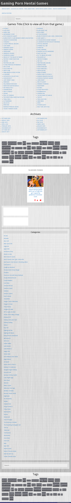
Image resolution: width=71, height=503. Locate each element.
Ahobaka (40, 28)
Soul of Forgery (8, 95)
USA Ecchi (6, 103)
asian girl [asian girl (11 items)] (29, 143)
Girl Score (6, 66)
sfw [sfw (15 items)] (51, 156)
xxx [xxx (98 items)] (11, 160)
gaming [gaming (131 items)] (6, 151)
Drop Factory (41, 53)
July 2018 (40, 120)
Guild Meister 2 (42, 68)
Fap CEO (39, 61)
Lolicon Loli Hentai (17, 9)
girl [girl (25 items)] (16, 152)
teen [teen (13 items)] (59, 156)
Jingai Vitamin (41, 72)
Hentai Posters (7, 13)
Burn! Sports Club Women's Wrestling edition (18, 38)
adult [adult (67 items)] (4, 143)
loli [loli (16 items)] (60, 152)
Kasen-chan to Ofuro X (44, 74)
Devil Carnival (41, 49)
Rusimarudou (41, 91)
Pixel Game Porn (29, 9)
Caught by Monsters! (10, 40)
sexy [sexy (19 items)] (48, 156)
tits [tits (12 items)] (61, 156)
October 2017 (6, 130)
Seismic (5, 93)
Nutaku (39, 87)
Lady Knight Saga (8, 80)
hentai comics (39, 501)
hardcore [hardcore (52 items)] (29, 151)
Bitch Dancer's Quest (10, 36)
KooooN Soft (7, 78)
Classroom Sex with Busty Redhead (48, 42)
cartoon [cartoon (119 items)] (6, 147)
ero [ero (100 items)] (29, 147)
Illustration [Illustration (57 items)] (47, 151)
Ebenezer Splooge (63, 501)
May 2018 (40, 122)
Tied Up (39, 97)
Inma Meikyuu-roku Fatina (11, 72)
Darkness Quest (8, 47)
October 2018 (6, 118)
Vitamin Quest (41, 105)
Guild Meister (7, 68)
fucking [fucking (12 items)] (44, 147)
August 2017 (5, 132)
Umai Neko (40, 101)
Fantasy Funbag (42, 59)
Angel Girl (6, 32)
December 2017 (6, 128)
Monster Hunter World (11, 86)
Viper (38, 103)
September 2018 (42, 118)
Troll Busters (41, 99)
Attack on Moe (42, 34)
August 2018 (5, 120)
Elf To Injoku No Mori (44, 55)
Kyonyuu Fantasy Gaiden (45, 78)
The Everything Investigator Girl (13, 97)
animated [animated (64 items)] (12, 143)
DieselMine (6, 51)
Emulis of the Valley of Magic (12, 57)
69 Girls (5, 28)
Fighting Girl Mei (8, 63)
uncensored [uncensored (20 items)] (5, 160)
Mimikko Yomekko (42, 84)
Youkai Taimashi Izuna (10, 108)
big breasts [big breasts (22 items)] (35, 143)
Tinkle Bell (7, 99)
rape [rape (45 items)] (30, 156)
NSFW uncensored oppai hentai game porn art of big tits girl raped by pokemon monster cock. (35, 191)
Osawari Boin (7, 89)
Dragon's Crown (8, 53)
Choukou (6, 42)
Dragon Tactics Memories (45, 51)
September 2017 (42, 130)
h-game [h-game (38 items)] (21, 152)
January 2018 (41, 126)
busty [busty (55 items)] (57, 143)
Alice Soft (6, 30)
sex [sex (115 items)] (44, 155)
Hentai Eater (41, 70)
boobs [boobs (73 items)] (51, 142)
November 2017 (42, 128)
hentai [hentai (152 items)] (37, 151)
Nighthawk (40, 86)
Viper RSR (6, 105)
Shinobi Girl (41, 93)
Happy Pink (6, 70)
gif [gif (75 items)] (12, 151)
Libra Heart (41, 80)
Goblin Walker (42, 66)
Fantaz (5, 61)
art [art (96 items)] (24, 142)
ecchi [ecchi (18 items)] (24, 147)
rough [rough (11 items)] (35, 156)
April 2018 (5, 124)
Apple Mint (40, 32)
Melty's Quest (41, 82)
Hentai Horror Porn (59, 9)
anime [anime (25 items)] (20, 143)
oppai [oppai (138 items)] (18, 155)
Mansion (6, 82)
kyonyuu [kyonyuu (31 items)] (56, 152)
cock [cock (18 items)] (13, 147)
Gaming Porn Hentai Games (24, 3)
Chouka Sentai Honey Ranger (46, 40)
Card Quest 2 (41, 38)
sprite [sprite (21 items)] (55, 156)
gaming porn (41, 65)
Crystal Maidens (42, 43)
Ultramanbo (7, 101)
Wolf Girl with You (43, 107)
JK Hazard (6, 74)
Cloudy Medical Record (11, 43)
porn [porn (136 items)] (25, 155)
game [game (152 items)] (56, 147)
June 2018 (4, 122)
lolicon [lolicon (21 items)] (64, 152)
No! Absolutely (8, 87)
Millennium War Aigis (10, 84)
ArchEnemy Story (8, 34)
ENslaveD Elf (41, 57)
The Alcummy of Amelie (44, 95)
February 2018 (6, 126)
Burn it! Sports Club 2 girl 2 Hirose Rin (49, 36)
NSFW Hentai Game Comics (44, 9)
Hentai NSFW (6, 9)
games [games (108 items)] (63, 147)
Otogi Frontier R (42, 89)
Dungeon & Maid (8, 55)
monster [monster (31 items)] (5, 156)
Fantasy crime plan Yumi (11, 59)
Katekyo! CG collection (10, 76)
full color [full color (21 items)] (49, 147)
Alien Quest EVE (42, 30)
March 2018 (40, 124)
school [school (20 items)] (39, 156)
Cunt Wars (6, 45)
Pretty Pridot (7, 91)
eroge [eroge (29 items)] (34, 147)
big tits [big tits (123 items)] (43, 142)
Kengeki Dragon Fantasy (45, 76)
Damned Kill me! (42, 45)
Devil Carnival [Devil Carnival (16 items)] (18, 147)
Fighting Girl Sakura (43, 63)
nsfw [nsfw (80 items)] (11, 156)
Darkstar (40, 47)
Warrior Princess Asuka (11, 107)
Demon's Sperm (8, 49)
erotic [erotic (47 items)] (39, 147)
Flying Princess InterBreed (12, 65)
